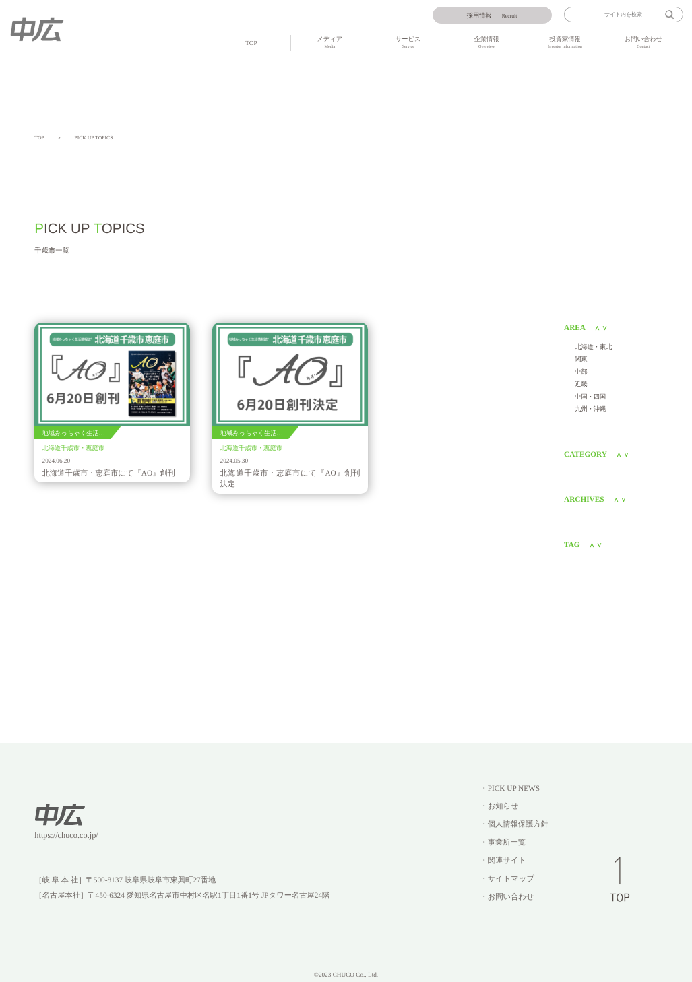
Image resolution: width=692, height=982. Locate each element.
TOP (251, 43)
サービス (408, 43)
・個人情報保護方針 (514, 824)
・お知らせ (499, 806)
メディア (330, 43)
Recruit (492, 15)
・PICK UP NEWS (510, 789)
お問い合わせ (643, 43)
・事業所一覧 (503, 843)
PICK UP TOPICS (93, 138)
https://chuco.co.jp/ (66, 835)
